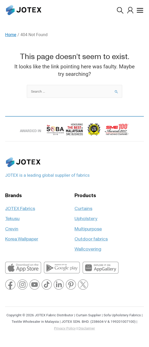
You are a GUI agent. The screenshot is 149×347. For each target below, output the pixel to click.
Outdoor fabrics (91, 236)
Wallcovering (87, 246)
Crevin (11, 226)
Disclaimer (86, 328)
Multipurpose (88, 226)
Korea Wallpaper (21, 236)
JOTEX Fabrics (20, 206)
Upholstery (85, 216)
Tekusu (12, 216)
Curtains (83, 206)
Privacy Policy (65, 328)
